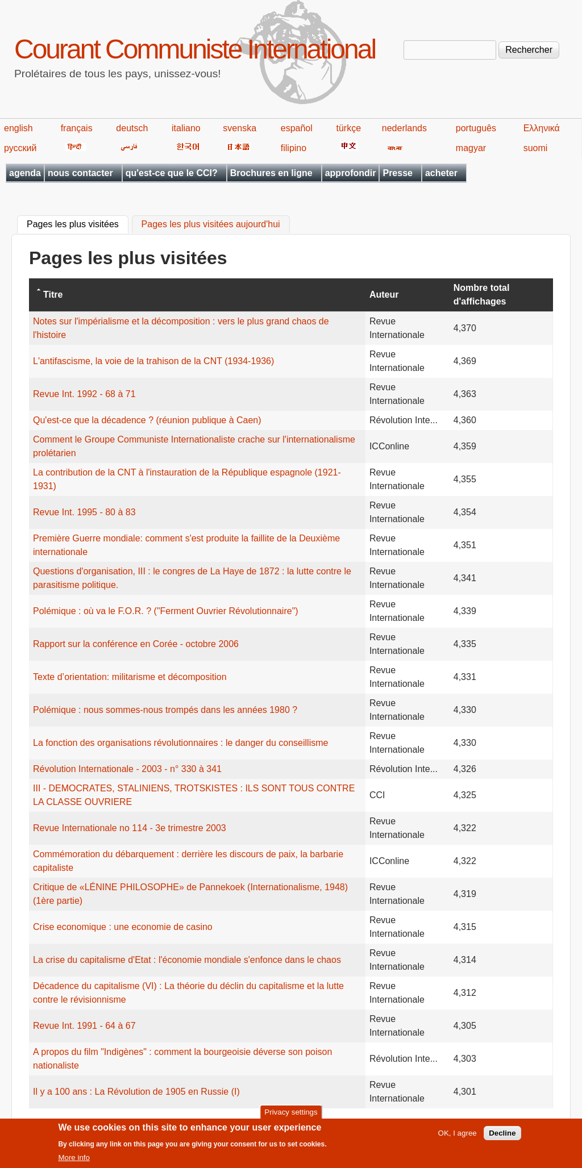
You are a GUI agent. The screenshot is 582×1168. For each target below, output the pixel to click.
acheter (441, 173)
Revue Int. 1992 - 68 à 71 (84, 394)
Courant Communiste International (194, 49)
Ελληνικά (541, 128)
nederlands (404, 128)
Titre (53, 294)
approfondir (350, 173)
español (297, 128)
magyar (471, 148)
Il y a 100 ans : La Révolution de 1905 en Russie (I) (136, 1091)
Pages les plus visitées (77, 223)
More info (74, 1161)
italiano (186, 128)
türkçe (348, 128)
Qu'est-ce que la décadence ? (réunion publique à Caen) (147, 420)
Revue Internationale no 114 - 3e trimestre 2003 (129, 828)
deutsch (132, 128)
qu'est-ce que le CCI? (172, 173)
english (18, 128)
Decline (502, 1137)
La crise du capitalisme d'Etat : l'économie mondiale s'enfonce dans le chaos (187, 960)
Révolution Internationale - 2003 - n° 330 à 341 (127, 769)
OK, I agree (457, 1137)
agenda (25, 173)
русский (20, 148)
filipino (293, 148)
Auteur (384, 294)
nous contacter (80, 173)
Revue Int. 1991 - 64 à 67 (84, 1026)
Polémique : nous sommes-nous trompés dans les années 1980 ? (165, 710)
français (77, 128)
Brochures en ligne (271, 173)
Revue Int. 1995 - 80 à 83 (84, 512)
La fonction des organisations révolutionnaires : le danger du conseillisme (180, 743)
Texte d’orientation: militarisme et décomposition (130, 677)
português (476, 128)
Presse (398, 173)
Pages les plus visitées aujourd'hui (211, 225)
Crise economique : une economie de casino (123, 927)
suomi (535, 148)
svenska (239, 128)
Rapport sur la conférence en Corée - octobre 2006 (136, 644)
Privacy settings (290, 1115)
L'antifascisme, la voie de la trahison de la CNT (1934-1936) (153, 361)
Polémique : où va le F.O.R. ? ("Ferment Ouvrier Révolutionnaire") (165, 611)
